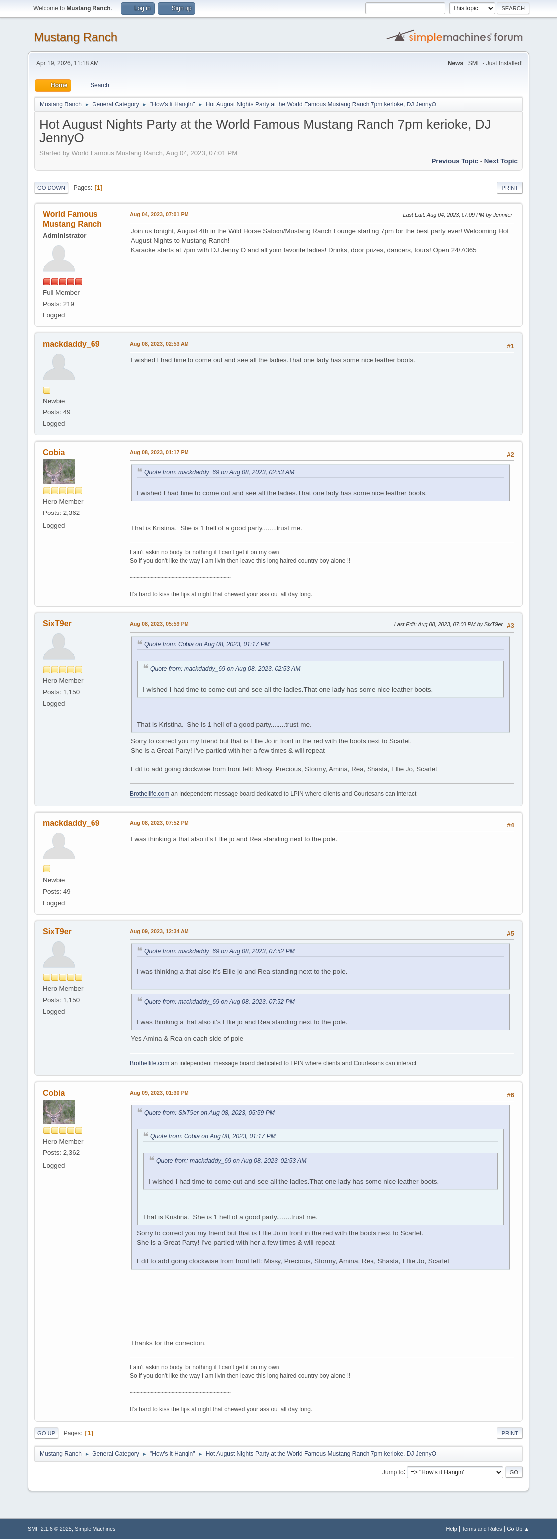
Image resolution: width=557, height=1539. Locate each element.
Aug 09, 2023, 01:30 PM (159, 1093)
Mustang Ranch (75, 37)
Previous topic (454, 161)
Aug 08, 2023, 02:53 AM (159, 344)
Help (451, 1529)
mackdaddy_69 (71, 344)
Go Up (46, 1433)
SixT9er (57, 623)
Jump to (393, 1471)
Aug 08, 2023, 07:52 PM (159, 823)
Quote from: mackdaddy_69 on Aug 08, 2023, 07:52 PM (219, 951)
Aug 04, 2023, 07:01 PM (159, 214)
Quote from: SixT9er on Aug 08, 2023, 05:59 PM (209, 1112)
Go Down (51, 188)
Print (509, 188)
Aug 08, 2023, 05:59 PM (159, 624)
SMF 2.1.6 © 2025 (50, 1529)
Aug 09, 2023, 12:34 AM (159, 931)
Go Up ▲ (518, 1529)
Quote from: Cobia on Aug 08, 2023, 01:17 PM (207, 644)
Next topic (501, 161)
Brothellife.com (149, 793)
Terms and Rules (482, 1529)
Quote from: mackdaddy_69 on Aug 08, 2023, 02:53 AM (219, 472)
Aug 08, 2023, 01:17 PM (159, 452)
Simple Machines (95, 1529)
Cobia (54, 452)
